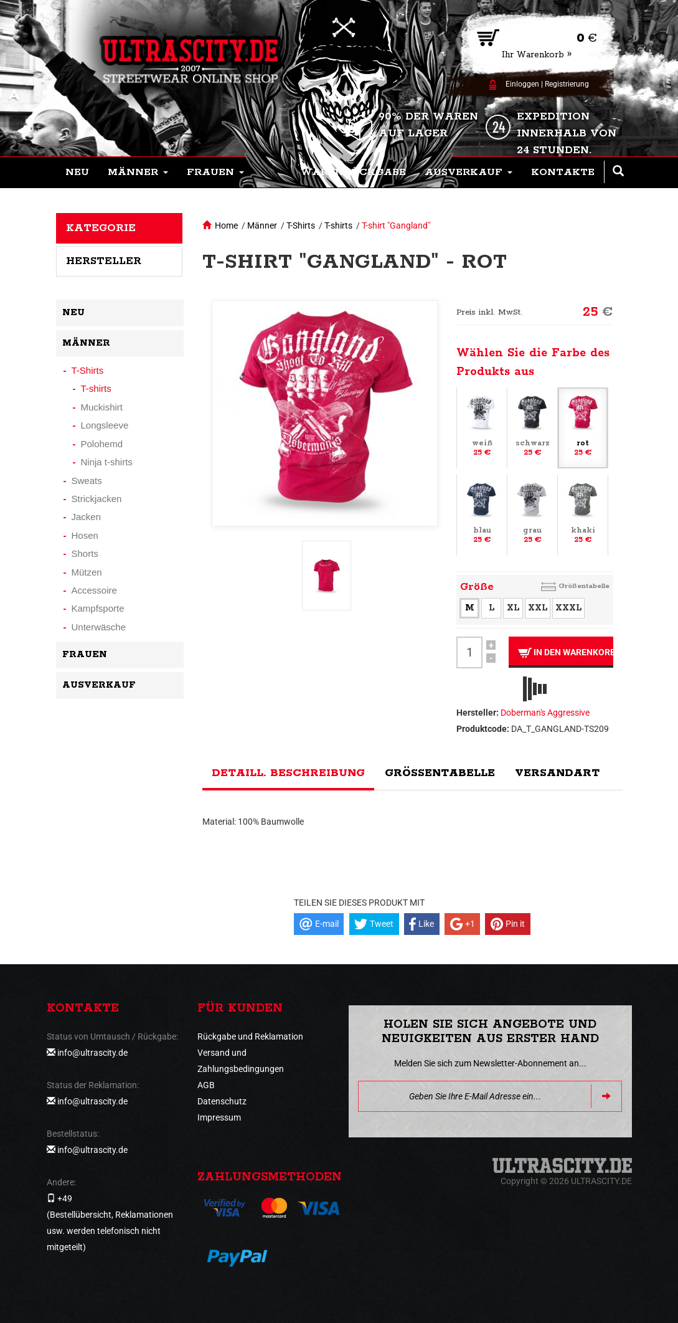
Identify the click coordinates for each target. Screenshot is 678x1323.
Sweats (87, 480)
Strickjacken (97, 498)
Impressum (219, 1117)
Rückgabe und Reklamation (250, 1036)
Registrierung (567, 84)
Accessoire (94, 590)
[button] (137, 172)
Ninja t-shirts (107, 462)
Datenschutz (222, 1101)
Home (226, 225)
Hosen (85, 535)
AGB (206, 1085)
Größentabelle (584, 585)
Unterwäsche (99, 627)
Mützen (87, 572)
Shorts (85, 553)
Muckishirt (102, 407)
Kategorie (101, 228)
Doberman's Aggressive (545, 713)
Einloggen (522, 84)
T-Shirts (300, 225)
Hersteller (103, 261)
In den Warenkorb (565, 652)
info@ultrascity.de (92, 1053)
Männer (262, 225)
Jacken (86, 516)
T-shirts (338, 225)
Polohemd (102, 444)
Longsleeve (105, 425)
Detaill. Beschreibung (288, 773)
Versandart (557, 773)
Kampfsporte (98, 608)
